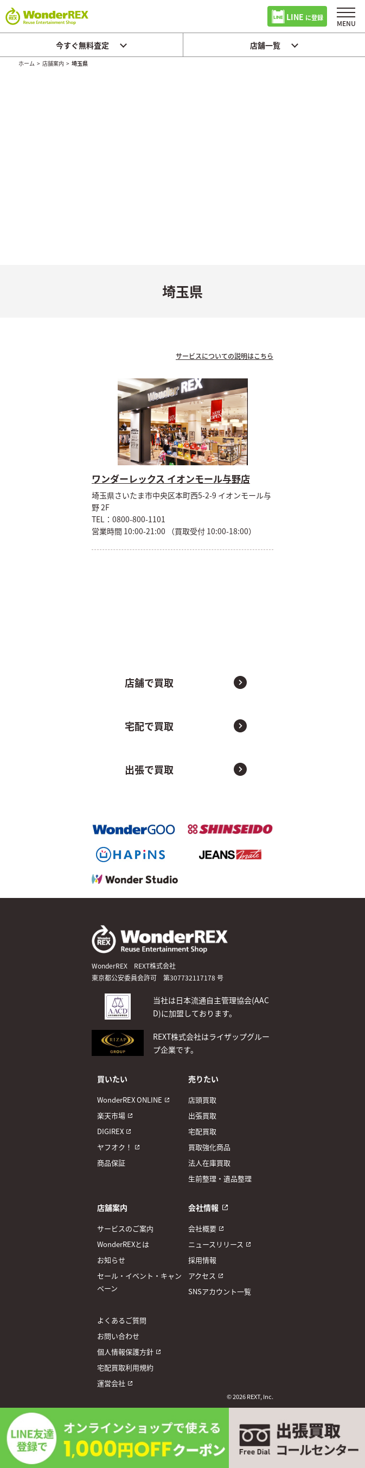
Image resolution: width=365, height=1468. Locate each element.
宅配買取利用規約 (125, 1367)
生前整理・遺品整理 (220, 1178)
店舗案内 (53, 63)
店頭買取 (202, 1099)
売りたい (203, 1078)
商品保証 (111, 1162)
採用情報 (202, 1260)
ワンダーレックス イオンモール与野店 (171, 478)
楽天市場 (111, 1115)
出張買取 (202, 1115)
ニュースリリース (216, 1244)
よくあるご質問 (121, 1320)
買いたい (112, 1078)
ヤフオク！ (114, 1147)
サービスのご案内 (125, 1228)
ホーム (26, 63)
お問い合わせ (118, 1336)
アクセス (202, 1275)
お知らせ (111, 1260)
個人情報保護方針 (125, 1351)
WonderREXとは (123, 1244)
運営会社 (111, 1383)
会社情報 (203, 1207)
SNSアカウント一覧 (219, 1291)
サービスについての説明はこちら (224, 355)
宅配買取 (202, 1131)
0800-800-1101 (138, 519)
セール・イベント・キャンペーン (139, 1281)
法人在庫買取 (209, 1162)
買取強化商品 (209, 1147)
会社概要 (202, 1228)
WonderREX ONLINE (129, 1099)
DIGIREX (110, 1131)
